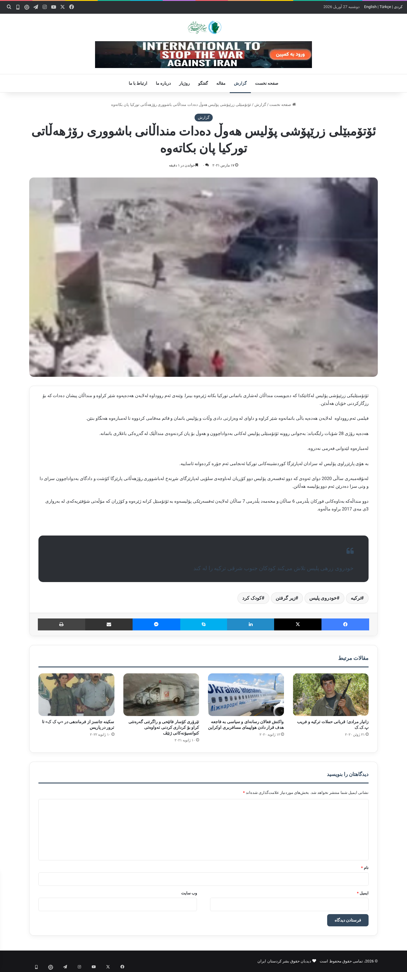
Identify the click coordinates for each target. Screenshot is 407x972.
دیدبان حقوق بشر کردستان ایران (284, 961)
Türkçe (385, 6)
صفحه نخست (266, 83)
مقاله (221, 83)
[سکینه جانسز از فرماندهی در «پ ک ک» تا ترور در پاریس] (76, 694)
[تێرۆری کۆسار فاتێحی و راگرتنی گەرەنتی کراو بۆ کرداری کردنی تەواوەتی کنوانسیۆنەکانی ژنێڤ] (161, 694)
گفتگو (203, 83)
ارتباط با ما (138, 83)
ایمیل (363, 893)
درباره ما (163, 83)
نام (365, 867)
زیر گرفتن (286, 598)
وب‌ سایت (189, 893)
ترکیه (356, 598)
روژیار (184, 83)
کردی (398, 6)
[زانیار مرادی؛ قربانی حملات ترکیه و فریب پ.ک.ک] (331, 694)
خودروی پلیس (323, 598)
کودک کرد (252, 598)
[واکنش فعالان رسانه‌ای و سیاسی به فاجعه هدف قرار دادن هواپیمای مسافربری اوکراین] (246, 694)
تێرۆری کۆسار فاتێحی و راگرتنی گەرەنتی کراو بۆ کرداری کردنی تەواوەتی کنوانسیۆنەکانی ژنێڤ (163, 727)
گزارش (240, 83)
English (370, 6)
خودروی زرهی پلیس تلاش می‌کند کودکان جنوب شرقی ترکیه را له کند (273, 568)
